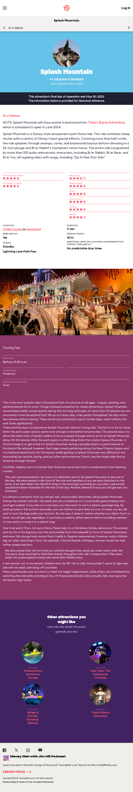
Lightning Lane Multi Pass (19, 251)
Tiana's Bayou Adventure (106, 122)
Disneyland (76, 79)
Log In (125, 8)
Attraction (60, 79)
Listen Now (18, 771)
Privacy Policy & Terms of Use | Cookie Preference (28, 782)
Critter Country (13, 229)
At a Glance (15, 27)
